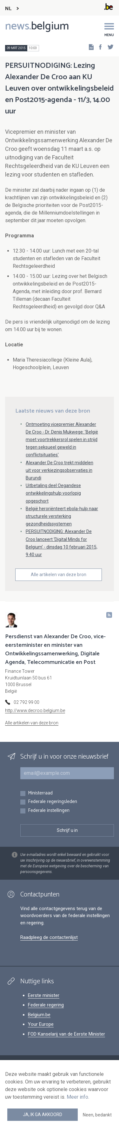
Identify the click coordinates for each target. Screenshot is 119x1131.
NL (8, 8)
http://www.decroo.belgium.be (35, 710)
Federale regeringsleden (52, 802)
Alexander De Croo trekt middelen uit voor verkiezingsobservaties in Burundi (59, 470)
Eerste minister (43, 995)
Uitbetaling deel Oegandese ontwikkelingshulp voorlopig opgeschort (53, 493)
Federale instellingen (48, 810)
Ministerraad (40, 793)
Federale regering (46, 1005)
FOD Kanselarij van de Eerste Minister (66, 1034)
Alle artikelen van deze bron (58, 574)
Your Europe (41, 1024)
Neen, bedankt (97, 1114)
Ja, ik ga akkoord (42, 1114)
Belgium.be (39, 1015)
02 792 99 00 (26, 702)
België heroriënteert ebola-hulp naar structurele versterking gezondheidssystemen (62, 516)
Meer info (77, 1097)
